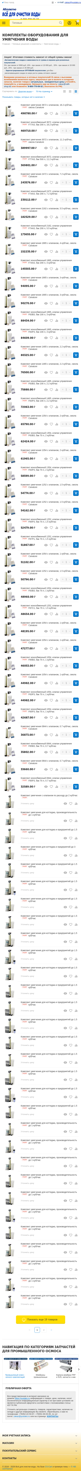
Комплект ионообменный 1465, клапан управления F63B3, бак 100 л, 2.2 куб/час (46, 382)
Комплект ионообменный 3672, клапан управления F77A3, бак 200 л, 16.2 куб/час (46, 123)
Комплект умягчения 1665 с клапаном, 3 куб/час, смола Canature (48, 278)
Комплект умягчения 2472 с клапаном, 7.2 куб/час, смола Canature (49, 175)
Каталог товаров (4, 23)
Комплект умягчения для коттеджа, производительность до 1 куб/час (49, 813)
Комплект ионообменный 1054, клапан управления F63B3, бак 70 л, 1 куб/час (46, 589)
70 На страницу (44, 91)
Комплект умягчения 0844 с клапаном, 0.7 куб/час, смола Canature (49, 727)
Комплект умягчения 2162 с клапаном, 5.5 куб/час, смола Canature (49, 209)
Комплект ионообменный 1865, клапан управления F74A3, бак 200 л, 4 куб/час (46, 261)
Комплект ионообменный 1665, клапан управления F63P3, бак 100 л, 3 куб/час (46, 330)
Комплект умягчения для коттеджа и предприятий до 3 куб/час (48, 848)
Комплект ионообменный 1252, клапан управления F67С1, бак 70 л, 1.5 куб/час (46, 606)
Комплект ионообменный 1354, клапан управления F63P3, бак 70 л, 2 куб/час (46, 468)
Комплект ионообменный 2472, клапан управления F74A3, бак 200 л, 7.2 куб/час (46, 192)
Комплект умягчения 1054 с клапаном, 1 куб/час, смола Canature (48, 554)
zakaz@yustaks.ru (22, 1416)
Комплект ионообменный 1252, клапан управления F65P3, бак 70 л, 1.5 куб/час (46, 520)
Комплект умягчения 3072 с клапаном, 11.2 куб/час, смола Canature (46, 140)
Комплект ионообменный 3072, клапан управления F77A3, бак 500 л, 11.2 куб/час (46, 158)
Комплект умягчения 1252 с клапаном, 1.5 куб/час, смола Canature (49, 485)
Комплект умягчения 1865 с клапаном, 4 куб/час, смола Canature (48, 244)
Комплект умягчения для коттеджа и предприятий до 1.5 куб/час (49, 830)
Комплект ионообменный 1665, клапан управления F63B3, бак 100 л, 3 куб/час (46, 313)
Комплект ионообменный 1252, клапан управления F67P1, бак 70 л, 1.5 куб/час (46, 537)
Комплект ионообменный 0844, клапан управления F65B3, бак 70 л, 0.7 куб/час (46, 744)
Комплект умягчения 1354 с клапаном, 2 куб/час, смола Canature (48, 416)
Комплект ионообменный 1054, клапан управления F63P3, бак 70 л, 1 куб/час (46, 693)
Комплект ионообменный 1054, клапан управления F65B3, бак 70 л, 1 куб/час (46, 658)
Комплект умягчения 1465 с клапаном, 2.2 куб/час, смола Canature (49, 347)
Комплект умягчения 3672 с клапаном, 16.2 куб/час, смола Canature (46, 106)
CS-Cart (48, 1466)
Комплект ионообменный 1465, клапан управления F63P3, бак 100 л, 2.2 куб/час (46, 399)
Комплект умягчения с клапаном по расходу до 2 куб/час (49, 796)
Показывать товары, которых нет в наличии (23, 97)
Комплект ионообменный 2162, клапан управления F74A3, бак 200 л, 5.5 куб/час (46, 226)
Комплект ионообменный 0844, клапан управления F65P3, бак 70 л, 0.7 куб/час (46, 779)
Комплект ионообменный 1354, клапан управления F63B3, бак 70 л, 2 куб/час (46, 434)
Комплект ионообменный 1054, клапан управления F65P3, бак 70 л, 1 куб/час (46, 710)
